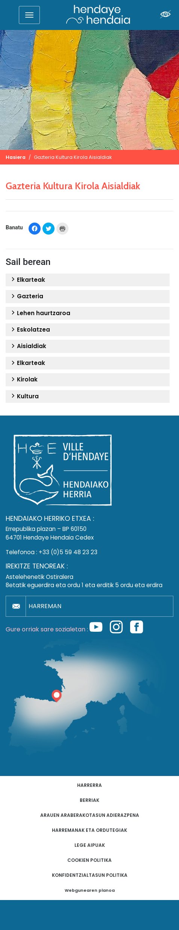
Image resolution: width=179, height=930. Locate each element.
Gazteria (26, 296)
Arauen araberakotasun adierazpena (89, 815)
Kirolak (23, 379)
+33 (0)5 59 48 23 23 (68, 552)
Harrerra (89, 785)
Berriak (89, 800)
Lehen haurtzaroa (39, 313)
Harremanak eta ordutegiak (89, 830)
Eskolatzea (29, 330)
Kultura (24, 396)
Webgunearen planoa (90, 890)
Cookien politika (89, 860)
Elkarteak (27, 280)
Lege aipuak (89, 845)
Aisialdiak (27, 346)
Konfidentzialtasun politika (89, 875)
